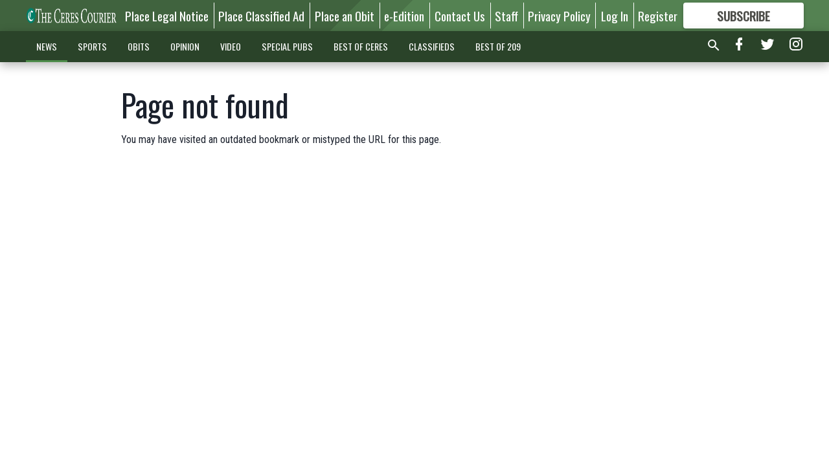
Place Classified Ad (261, 15)
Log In (614, 15)
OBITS (139, 46)
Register (657, 15)
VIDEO (230, 46)
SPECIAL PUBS (287, 46)
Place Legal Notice (167, 15)
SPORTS (92, 46)
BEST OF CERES (361, 46)
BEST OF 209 (498, 46)
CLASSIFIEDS (432, 46)
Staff (506, 15)
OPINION (184, 46)
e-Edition (404, 15)
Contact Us (460, 15)
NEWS (46, 46)
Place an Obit (344, 15)
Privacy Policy (559, 15)
